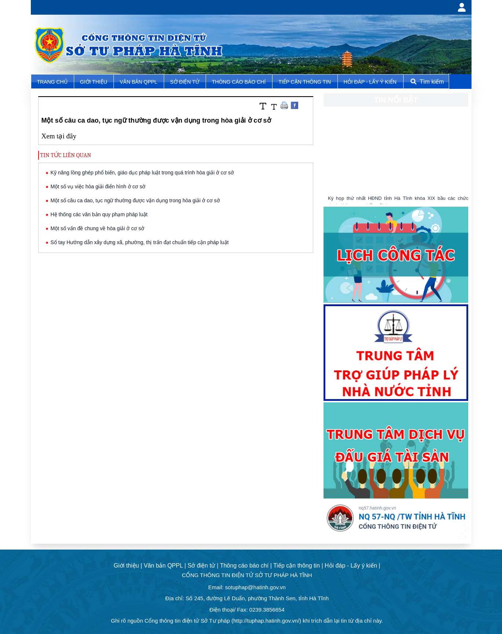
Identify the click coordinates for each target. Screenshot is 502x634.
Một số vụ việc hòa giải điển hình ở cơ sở (98, 186)
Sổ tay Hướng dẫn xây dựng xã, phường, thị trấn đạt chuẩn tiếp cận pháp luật (140, 242)
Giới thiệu (94, 82)
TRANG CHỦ (53, 82)
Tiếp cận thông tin (305, 82)
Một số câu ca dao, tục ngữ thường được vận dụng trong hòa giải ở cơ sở (135, 200)
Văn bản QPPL (138, 82)
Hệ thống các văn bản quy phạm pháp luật (99, 214)
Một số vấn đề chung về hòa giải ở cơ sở (98, 228)
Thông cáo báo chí (239, 82)
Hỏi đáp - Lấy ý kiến (369, 82)
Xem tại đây (58, 136)
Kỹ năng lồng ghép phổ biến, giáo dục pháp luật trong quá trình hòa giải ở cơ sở (142, 172)
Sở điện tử (185, 82)
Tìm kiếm (426, 82)
